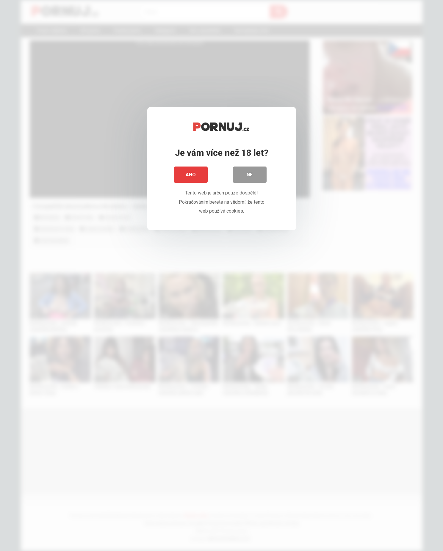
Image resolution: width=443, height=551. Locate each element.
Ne (250, 175)
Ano (191, 175)
